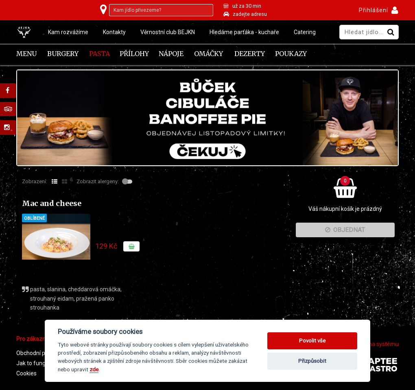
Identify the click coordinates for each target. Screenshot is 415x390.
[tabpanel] (207, 117)
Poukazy (291, 54)
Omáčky (208, 54)
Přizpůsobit (312, 361)
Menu (26, 54)
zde (94, 369)
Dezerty (249, 54)
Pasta (99, 54)
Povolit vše (312, 341)
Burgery (63, 54)
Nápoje (171, 54)
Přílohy (134, 54)
